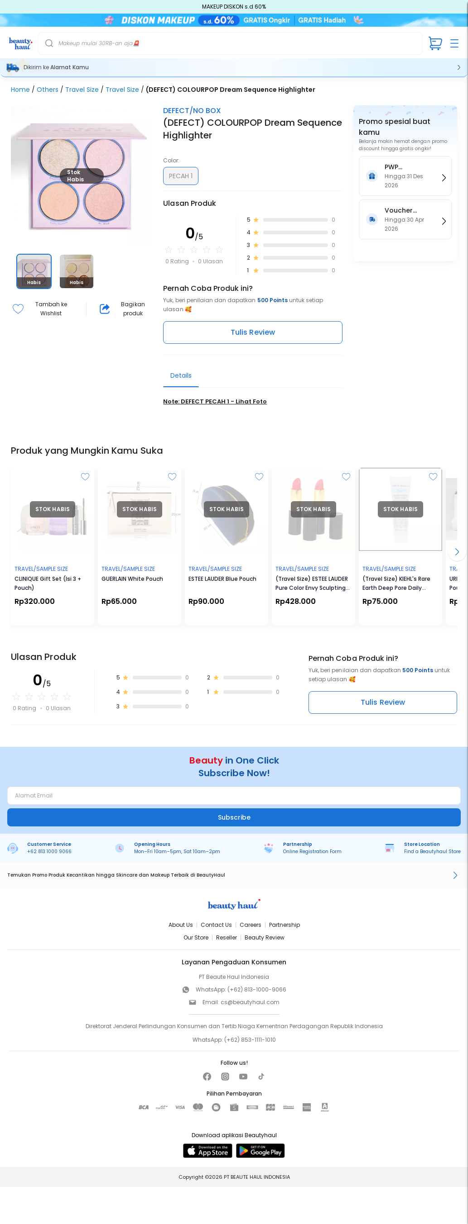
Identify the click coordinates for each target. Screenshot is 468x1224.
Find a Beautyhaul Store (432, 852)
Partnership (284, 926)
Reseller (226, 938)
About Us (181, 926)
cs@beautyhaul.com (250, 1003)
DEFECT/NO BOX (192, 111)
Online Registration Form (312, 852)
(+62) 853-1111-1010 (250, 1040)
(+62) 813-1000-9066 (256, 990)
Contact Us (216, 926)
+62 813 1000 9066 (49, 852)
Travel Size (82, 90)
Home (20, 90)
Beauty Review (265, 938)
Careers (250, 926)
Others (47, 90)
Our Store (195, 938)
